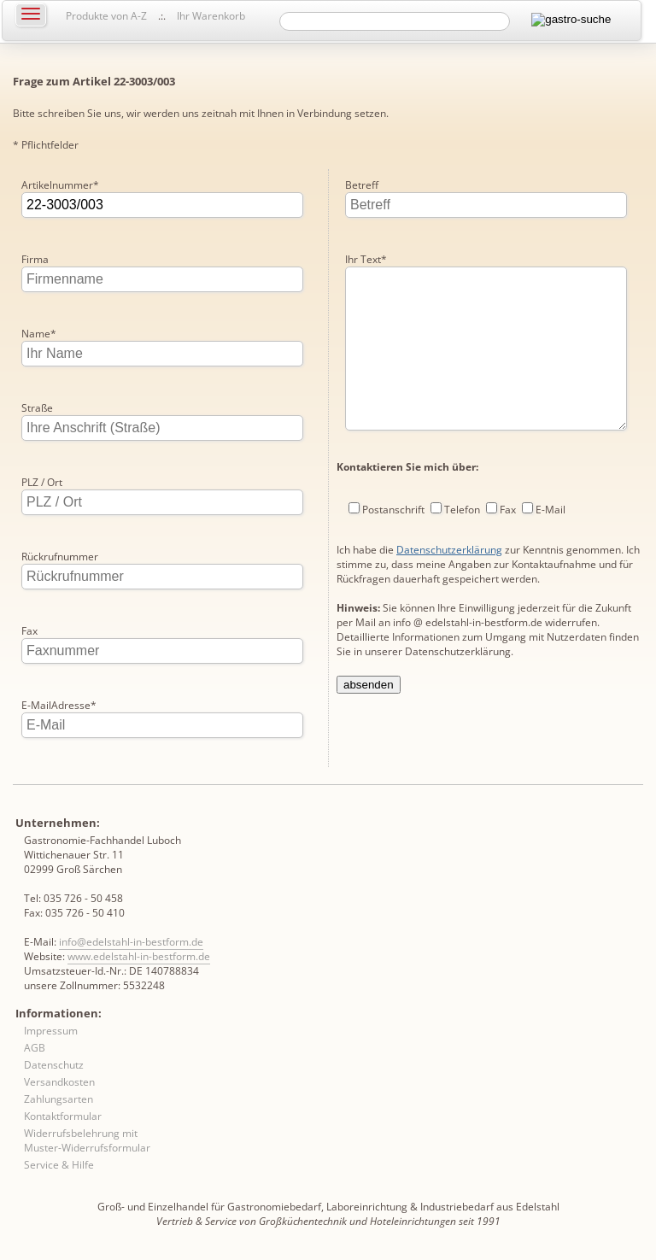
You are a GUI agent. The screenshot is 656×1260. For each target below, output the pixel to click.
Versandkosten (59, 1082)
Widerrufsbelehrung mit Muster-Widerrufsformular (87, 1140)
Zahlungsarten (58, 1099)
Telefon (462, 543)
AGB (34, 1047)
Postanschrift (393, 543)
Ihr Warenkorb (211, 16)
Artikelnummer (60, 185)
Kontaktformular (63, 1116)
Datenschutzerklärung (449, 584)
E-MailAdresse (59, 705)
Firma (35, 259)
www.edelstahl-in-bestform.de (138, 956)
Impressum (51, 1030)
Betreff (361, 185)
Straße (37, 408)
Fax (29, 631)
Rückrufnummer (59, 556)
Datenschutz (54, 1065)
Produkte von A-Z (106, 16)
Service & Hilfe (59, 1164)
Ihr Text (366, 259)
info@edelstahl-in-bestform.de (131, 942)
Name (38, 333)
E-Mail (550, 543)
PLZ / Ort (41, 482)
